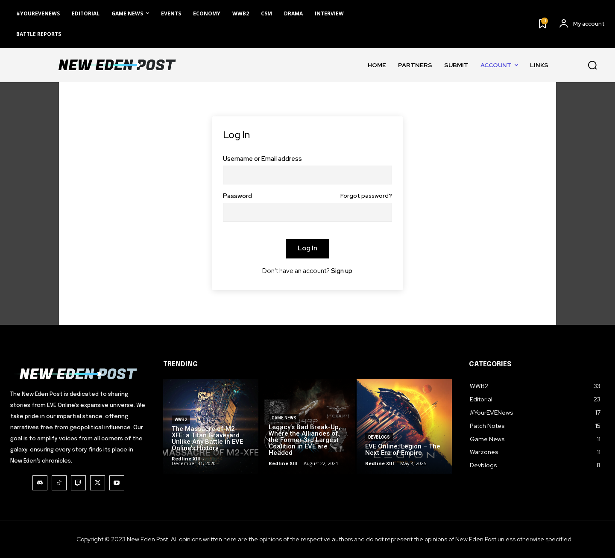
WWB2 (181, 421)
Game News (284, 426)
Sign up (341, 271)
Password (307, 196)
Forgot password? (366, 196)
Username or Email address (262, 159)
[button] (592, 65)
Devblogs (379, 438)
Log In (307, 247)
